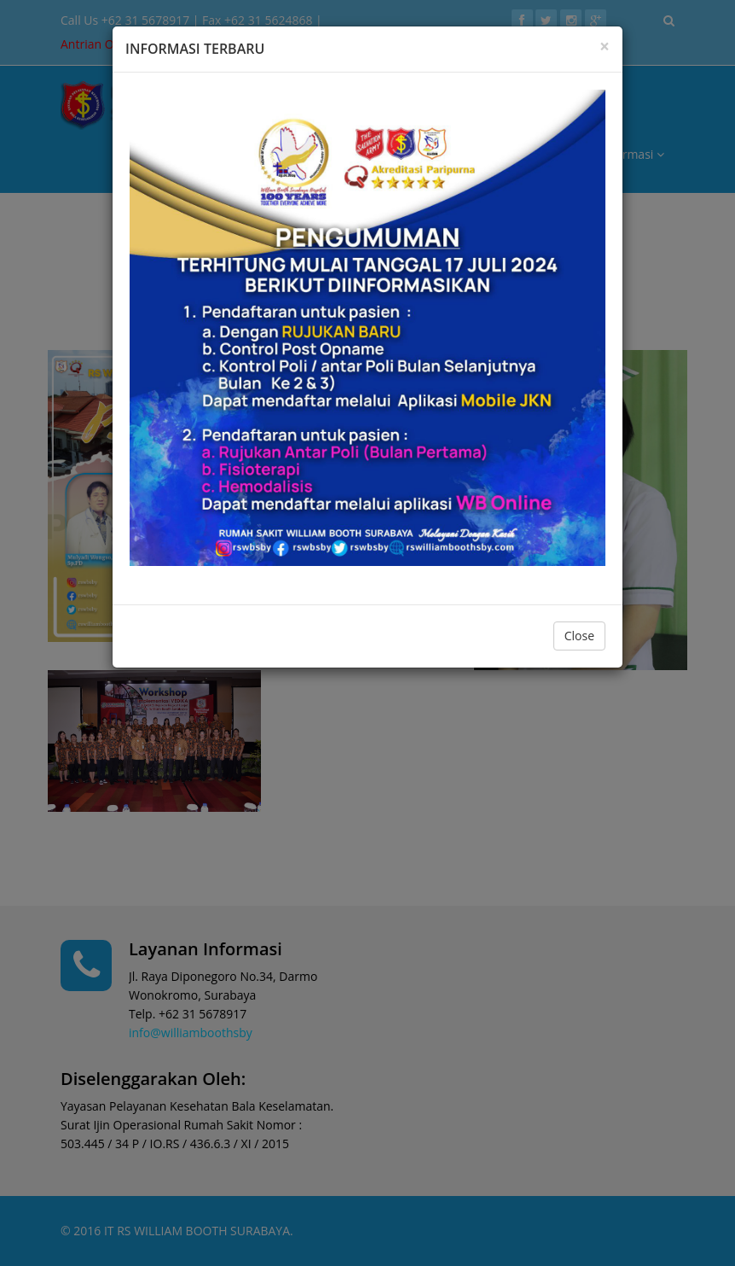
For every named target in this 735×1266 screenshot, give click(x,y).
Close (579, 635)
